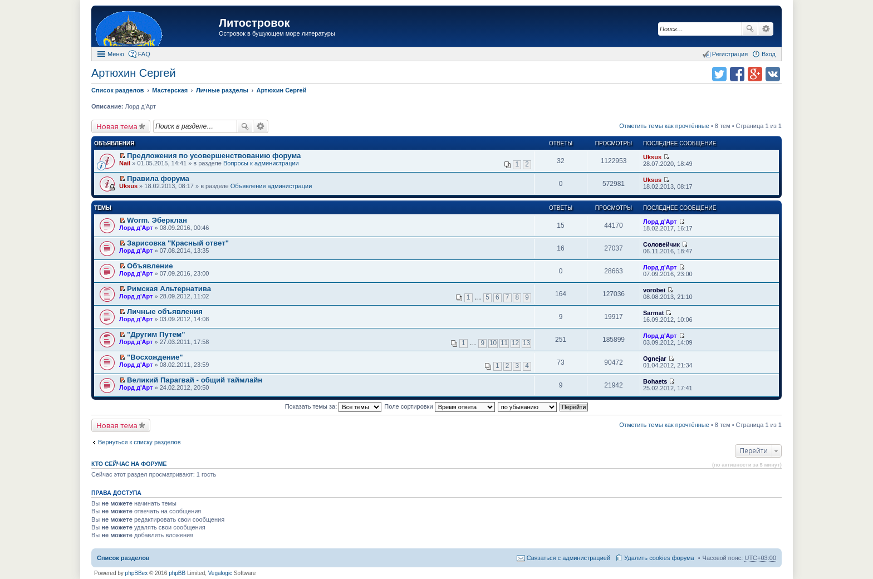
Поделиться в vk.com (773, 74)
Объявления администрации (271, 186)
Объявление (150, 266)
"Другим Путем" (156, 334)
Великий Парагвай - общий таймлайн (194, 380)
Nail (124, 163)
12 (515, 343)
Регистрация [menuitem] (730, 54)
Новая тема (117, 126)
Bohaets (655, 381)
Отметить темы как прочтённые (664, 125)
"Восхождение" (155, 357)
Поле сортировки (439, 406)
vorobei (654, 290)
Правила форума (158, 178)
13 (526, 343)
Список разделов (123, 558)
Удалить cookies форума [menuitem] (659, 558)
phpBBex (136, 573)
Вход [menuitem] (769, 54)
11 (504, 343)
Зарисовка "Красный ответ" (178, 243)
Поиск (750, 29)
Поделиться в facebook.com (737, 74)
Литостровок (254, 23)
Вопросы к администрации (261, 163)
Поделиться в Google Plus (755, 74)
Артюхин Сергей (133, 73)
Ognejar (654, 358)
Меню (115, 54)
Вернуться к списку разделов (139, 442)
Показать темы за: (333, 406)
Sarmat (653, 313)
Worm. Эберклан (157, 220)
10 (493, 343)
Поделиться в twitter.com (719, 74)
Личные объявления (165, 311)
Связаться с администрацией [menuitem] (568, 558)
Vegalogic (220, 573)
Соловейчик (661, 244)
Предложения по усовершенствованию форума (214, 155)
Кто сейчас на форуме (129, 463)
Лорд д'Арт (136, 227)
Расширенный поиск (765, 29)
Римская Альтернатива (169, 288)
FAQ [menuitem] (144, 54)
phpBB (177, 573)
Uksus (652, 157)
